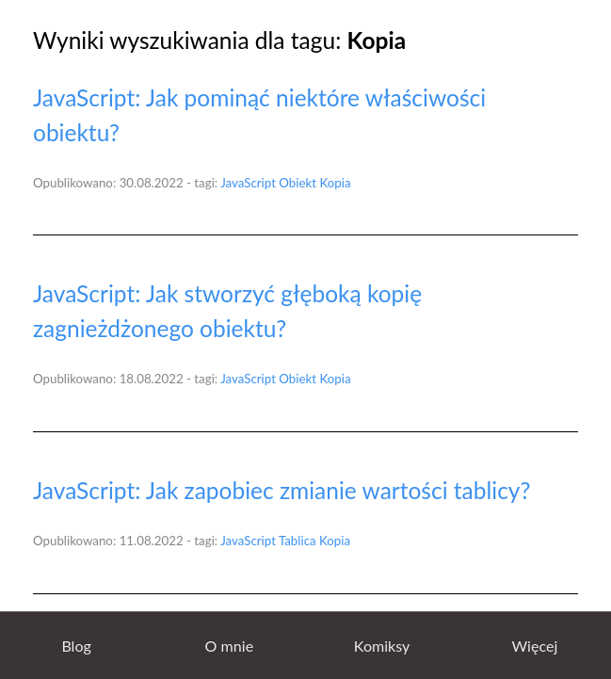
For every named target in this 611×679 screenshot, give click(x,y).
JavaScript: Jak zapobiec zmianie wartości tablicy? (281, 490)
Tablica (297, 540)
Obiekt (297, 182)
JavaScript (248, 182)
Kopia (334, 182)
